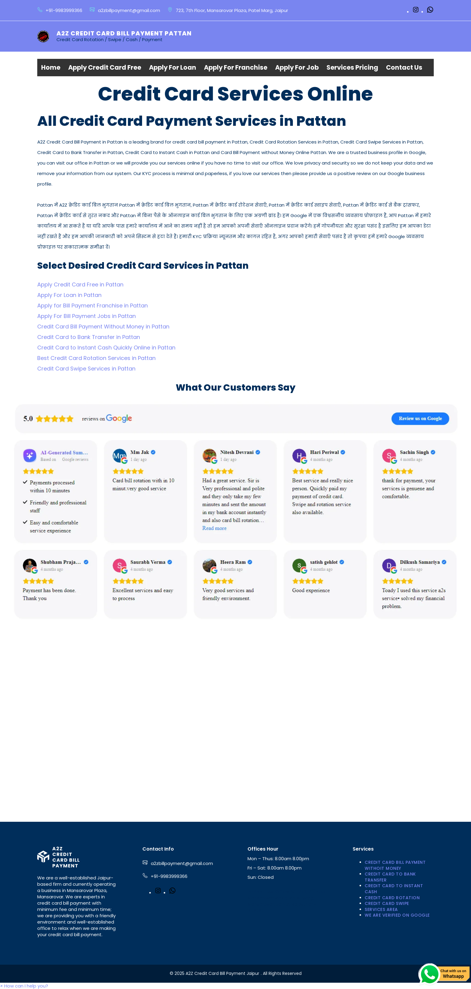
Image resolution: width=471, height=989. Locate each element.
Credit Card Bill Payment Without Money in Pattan (103, 326)
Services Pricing (352, 67)
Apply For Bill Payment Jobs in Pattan (86, 316)
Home (50, 67)
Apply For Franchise (235, 67)
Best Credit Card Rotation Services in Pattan (96, 358)
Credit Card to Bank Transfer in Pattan (88, 337)
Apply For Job (297, 67)
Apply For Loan (172, 67)
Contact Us (404, 67)
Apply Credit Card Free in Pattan (80, 284)
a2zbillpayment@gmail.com (182, 863)
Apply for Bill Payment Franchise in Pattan (92, 305)
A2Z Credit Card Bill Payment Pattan (124, 33)
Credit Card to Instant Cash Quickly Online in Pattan (106, 347)
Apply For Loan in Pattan (69, 295)
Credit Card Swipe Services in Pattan (86, 368)
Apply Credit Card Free (104, 67)
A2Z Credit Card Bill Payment (66, 857)
